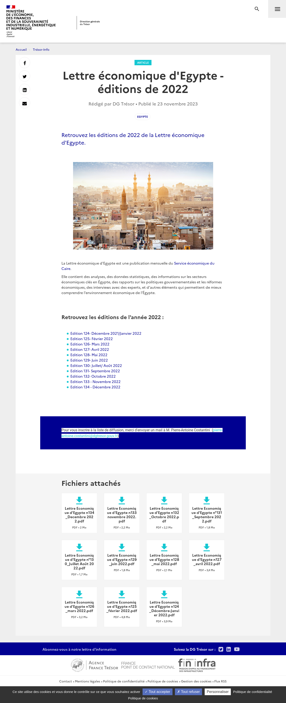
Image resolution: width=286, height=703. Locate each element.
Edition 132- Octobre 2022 (93, 376)
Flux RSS (220, 681)
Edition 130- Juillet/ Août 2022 (96, 365)
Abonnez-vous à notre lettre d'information (79, 649)
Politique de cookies (162, 681)
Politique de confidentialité (124, 681)
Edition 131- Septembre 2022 (95, 370)
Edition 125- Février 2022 (91, 338)
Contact (65, 681)
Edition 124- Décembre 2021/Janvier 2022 (105, 333)
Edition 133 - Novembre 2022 (95, 381)
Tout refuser (188, 692)
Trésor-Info (41, 49)
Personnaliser (218, 692)
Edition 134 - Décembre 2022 (95, 386)
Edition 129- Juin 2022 (89, 360)
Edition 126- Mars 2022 (89, 343)
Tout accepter (157, 692)
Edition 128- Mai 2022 (88, 354)
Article (143, 62)
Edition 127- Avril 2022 (89, 349)
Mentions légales (87, 681)
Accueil (21, 49)
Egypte (142, 116)
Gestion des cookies (196, 681)
